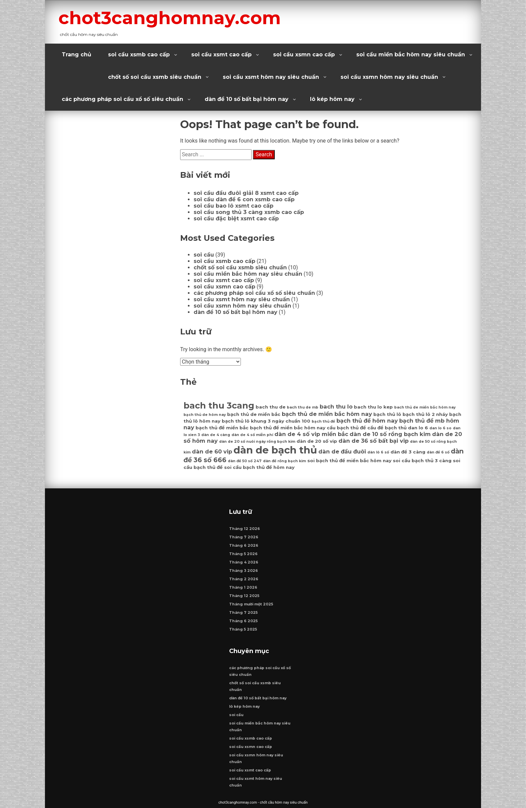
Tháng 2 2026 (243, 579)
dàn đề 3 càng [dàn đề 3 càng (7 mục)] (407, 451)
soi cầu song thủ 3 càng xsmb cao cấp (249, 212)
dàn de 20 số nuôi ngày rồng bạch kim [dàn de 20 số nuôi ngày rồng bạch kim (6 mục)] (257, 441)
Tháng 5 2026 (243, 554)
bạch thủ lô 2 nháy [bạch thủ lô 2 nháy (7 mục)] (425, 414)
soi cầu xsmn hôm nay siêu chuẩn (389, 77)
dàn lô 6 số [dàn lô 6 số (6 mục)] (378, 452)
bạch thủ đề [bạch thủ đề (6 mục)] (323, 421)
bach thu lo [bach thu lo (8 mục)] (336, 406)
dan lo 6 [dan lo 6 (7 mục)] (418, 427)
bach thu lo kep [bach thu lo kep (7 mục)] (373, 407)
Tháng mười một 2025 (251, 604)
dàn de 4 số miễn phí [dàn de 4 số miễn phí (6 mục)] (252, 435)
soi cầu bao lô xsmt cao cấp (233, 206)
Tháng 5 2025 (243, 629)
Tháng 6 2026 (243, 545)
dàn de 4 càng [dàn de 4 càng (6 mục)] (215, 435)
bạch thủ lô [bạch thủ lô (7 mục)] (387, 414)
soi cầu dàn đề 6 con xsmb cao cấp (244, 199)
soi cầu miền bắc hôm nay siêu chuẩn (410, 54)
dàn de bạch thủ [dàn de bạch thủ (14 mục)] (275, 450)
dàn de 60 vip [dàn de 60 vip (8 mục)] (212, 451)
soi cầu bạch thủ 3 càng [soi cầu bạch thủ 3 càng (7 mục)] (422, 460)
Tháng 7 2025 (243, 612)
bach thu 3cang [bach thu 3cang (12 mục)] (218, 405)
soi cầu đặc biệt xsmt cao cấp (236, 218)
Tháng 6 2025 (243, 621)
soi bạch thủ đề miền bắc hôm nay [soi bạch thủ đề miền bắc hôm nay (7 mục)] (349, 460)
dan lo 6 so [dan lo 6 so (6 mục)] (440, 428)
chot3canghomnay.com (169, 18)
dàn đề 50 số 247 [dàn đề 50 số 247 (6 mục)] (245, 461)
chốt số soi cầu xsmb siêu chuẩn (154, 77)
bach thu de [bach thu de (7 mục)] (270, 407)
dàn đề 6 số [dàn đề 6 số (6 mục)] (438, 452)
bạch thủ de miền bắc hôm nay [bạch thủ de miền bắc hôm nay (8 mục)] (327, 414)
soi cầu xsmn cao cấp (304, 54)
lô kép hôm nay (332, 99)
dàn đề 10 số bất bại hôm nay (246, 99)
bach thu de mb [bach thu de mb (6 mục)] (302, 407)
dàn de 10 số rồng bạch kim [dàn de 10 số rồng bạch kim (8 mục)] (390, 434)
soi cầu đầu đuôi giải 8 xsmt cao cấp (246, 193)
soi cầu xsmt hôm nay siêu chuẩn (271, 77)
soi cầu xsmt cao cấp (221, 54)
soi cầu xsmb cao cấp (139, 54)
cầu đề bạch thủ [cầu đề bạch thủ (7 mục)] (387, 427)
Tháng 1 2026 (243, 587)
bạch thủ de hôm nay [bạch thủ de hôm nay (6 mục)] (204, 415)
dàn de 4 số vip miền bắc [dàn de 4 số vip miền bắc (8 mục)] (311, 434)
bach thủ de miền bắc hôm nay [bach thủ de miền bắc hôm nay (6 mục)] (425, 407)
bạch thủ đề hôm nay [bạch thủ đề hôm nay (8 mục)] (367, 420)
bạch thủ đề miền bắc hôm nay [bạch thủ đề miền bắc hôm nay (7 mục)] (287, 427)
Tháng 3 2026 (243, 571)
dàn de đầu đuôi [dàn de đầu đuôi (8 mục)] (342, 451)
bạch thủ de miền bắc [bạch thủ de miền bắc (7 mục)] (253, 414)
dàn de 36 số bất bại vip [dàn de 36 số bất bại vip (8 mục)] (373, 440)
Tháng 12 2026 (244, 529)
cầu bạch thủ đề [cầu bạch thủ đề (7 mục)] (346, 427)
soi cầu (204, 255)
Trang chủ (76, 54)
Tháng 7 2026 (243, 537)
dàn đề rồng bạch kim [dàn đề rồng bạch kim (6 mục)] (284, 461)
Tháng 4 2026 (243, 562)
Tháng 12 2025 (244, 596)
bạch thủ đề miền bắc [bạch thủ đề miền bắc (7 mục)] (222, 427)
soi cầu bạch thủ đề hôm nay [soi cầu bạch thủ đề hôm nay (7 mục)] (259, 467)
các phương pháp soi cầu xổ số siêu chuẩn (122, 99)
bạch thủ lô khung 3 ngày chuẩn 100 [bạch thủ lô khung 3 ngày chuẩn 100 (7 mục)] (266, 421)
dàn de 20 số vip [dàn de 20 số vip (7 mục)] (317, 441)
